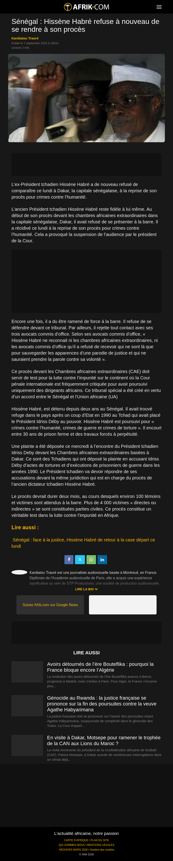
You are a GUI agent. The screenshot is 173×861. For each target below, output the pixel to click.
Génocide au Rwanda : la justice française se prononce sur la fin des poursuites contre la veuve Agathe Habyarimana (102, 703)
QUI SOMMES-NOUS (72, 845)
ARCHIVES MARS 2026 (73, 849)
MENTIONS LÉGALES (100, 845)
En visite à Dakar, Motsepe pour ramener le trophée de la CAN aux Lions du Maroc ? (104, 740)
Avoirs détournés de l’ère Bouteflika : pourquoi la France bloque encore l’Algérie (100, 667)
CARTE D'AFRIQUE (76, 840)
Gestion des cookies (102, 849)
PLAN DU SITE (100, 840)
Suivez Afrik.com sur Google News (50, 605)
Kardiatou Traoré (25, 38)
